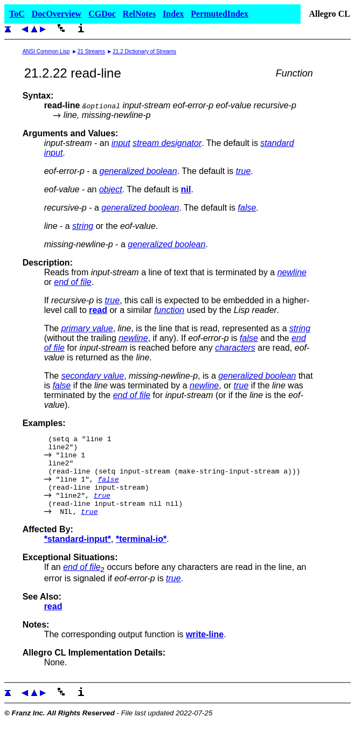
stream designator (167, 143)
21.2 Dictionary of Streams (144, 51)
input (121, 143)
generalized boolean (138, 171)
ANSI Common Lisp (46, 51)
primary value (87, 328)
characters (235, 347)
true (243, 171)
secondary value (92, 375)
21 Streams (91, 51)
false (247, 207)
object (110, 189)
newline (292, 272)
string (82, 226)
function (169, 310)
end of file (72, 282)
